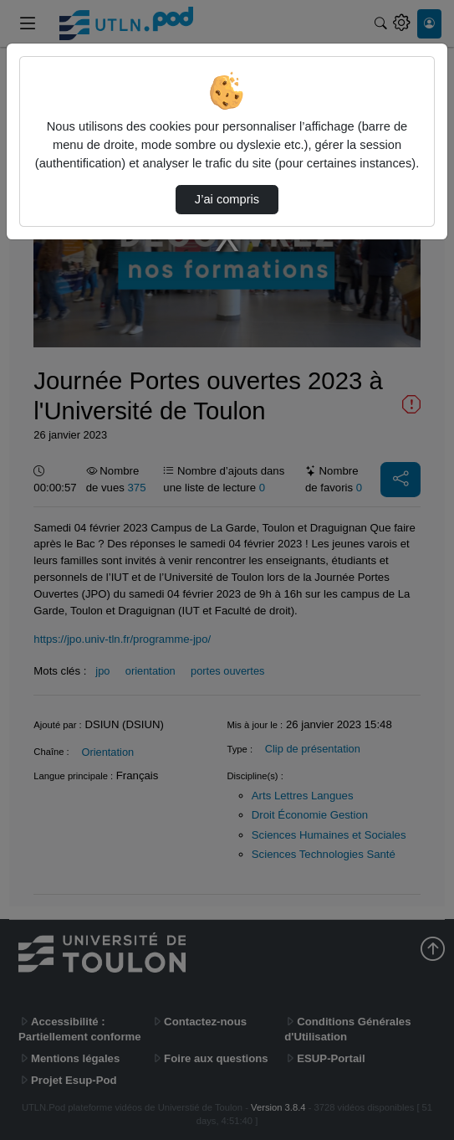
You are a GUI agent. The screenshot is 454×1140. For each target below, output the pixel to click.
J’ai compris (227, 199)
